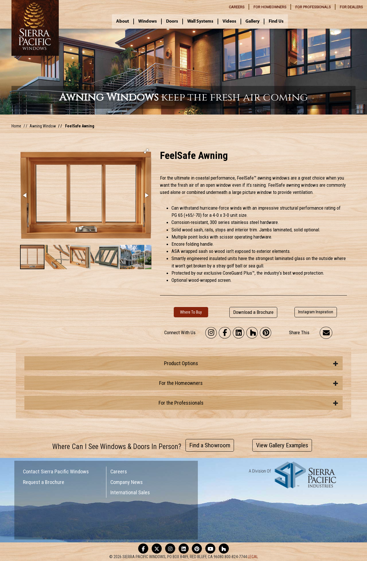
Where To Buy (191, 312)
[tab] (183, 363)
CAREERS (236, 7)
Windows (147, 21)
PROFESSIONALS (313, 7)
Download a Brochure (253, 312)
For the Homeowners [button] (248, 383)
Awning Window (43, 126)
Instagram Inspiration (315, 311)
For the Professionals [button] (249, 403)
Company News (126, 482)
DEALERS (351, 7)
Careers (118, 472)
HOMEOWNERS (269, 7)
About (122, 21)
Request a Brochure (43, 482)
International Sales (130, 492)
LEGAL (253, 556)
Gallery (252, 21)
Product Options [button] (251, 363)
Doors (172, 21)
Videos (229, 21)
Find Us (276, 21)
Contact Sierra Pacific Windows (56, 472)
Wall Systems (200, 21)
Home (16, 126)
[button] (146, 151)
